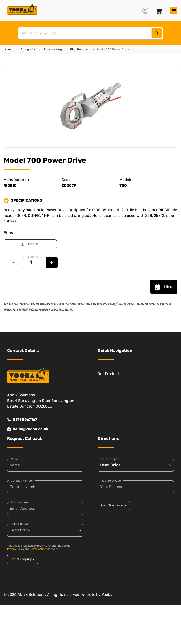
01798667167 (22, 419)
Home (8, 49)
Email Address (20, 502)
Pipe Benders (79, 49)
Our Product (108, 374)
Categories (28, 49)
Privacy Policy (15, 549)
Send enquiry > (22, 559)
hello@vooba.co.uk (27, 429)
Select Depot (19, 524)
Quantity (32, 257)
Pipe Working (53, 49)
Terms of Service (40, 549)
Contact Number (22, 480)
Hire (164, 287)
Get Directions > (113, 505)
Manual (30, 244)
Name (15, 459)
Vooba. (107, 594)
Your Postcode (111, 480)
